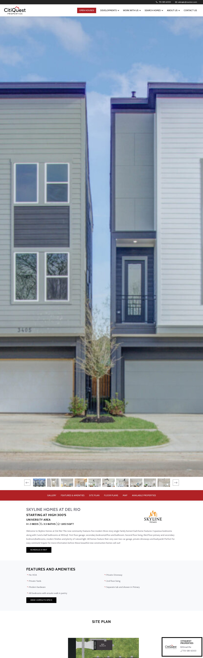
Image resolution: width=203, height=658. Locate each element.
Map (125, 495)
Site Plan (94, 495)
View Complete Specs (41, 600)
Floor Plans (111, 495)
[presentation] (27, 483)
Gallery (51, 495)
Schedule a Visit (38, 550)
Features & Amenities (72, 495)
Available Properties (144, 495)
